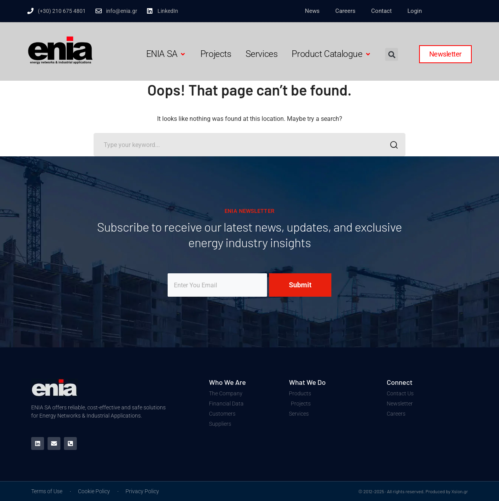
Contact (381, 10)
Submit (300, 285)
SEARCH (391, 145)
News (312, 10)
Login (414, 10)
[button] (166, 54)
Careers (345, 10)
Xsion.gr (459, 491)
